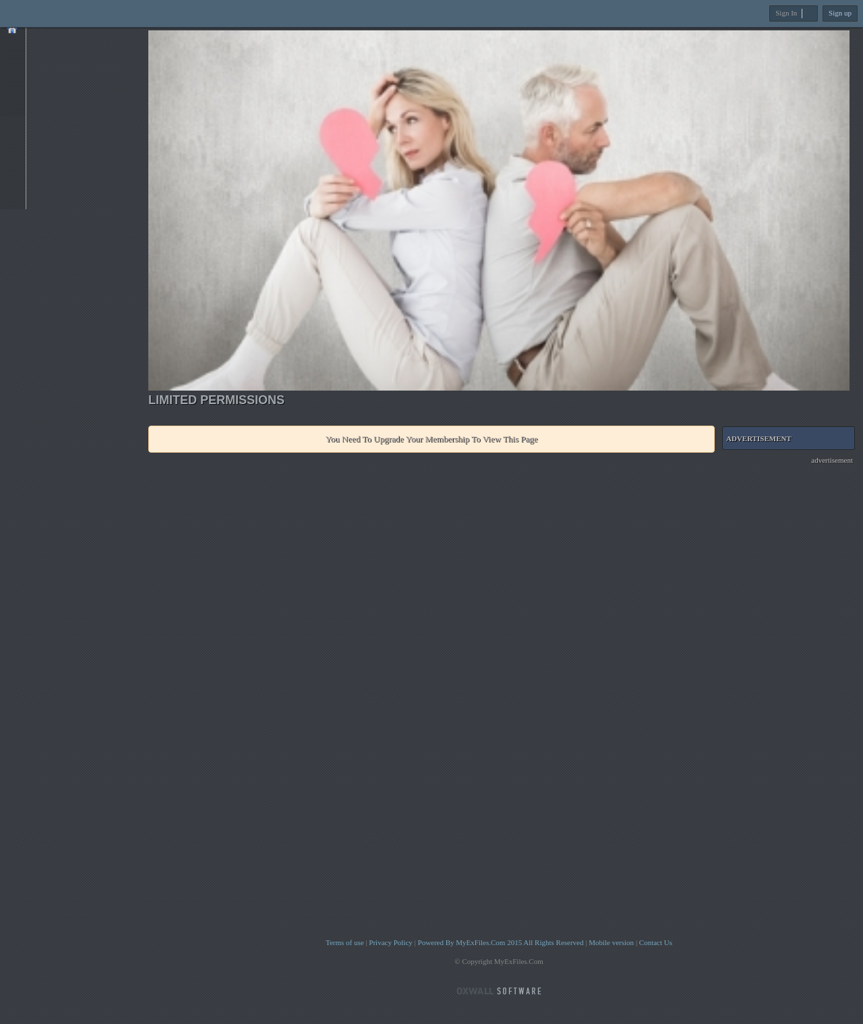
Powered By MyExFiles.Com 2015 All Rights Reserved (501, 942)
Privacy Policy (390, 942)
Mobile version (611, 942)
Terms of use (345, 942)
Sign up (840, 13)
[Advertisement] (792, 665)
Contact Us (655, 942)
